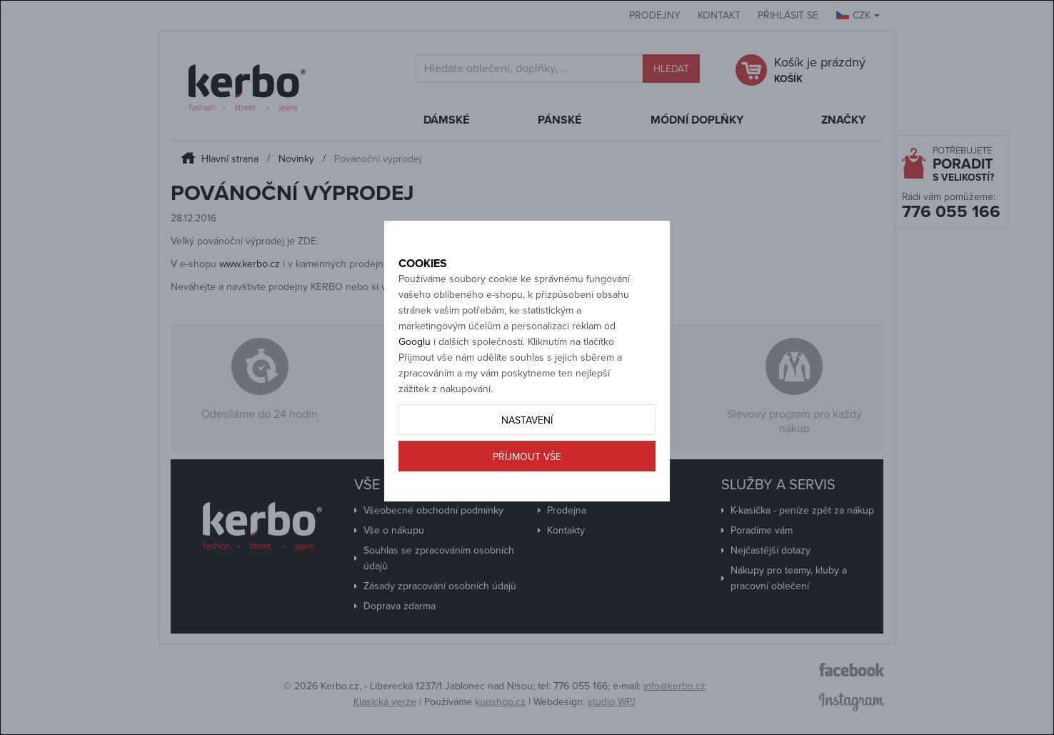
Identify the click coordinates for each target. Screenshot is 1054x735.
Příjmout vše (527, 506)
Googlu (414, 391)
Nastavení (527, 470)
